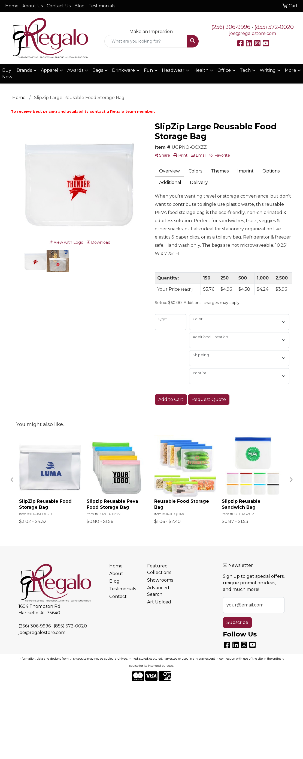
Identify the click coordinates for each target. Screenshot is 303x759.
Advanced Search (158, 591)
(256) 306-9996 (230, 27)
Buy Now (7, 73)
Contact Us (59, 5)
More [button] (290, 70)
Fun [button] (148, 70)
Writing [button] (268, 70)
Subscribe (237, 622)
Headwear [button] (173, 70)
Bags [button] (97, 70)
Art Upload (159, 602)
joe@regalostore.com (252, 33)
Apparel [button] (49, 70)
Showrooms (160, 580)
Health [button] (200, 70)
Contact (118, 596)
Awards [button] (75, 70)
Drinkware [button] (123, 70)
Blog (79, 5)
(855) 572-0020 (274, 27)
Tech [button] (245, 70)
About (116, 573)
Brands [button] (24, 70)
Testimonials (102, 5)
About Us (32, 5)
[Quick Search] (145, 41)
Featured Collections (159, 569)
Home (12, 5)
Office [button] (224, 70)
